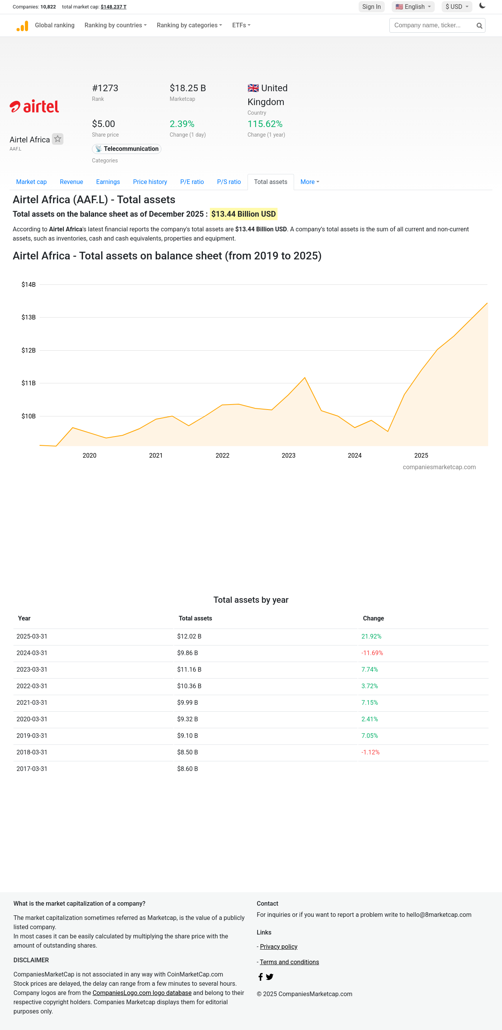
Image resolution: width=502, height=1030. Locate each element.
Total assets (271, 182)
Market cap (31, 182)
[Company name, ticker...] (437, 25)
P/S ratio (229, 182)
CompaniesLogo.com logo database (142, 993)
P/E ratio (192, 182)
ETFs (239, 25)
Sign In (371, 6)
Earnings (108, 182)
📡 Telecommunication (127, 148)
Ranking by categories (187, 25)
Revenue (71, 182)
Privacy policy (279, 946)
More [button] (308, 182)
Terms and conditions (289, 962)
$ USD (454, 6)
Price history (150, 182)
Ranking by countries (113, 25)
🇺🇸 (411, 6)
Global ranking (55, 25)
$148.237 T (113, 7)
